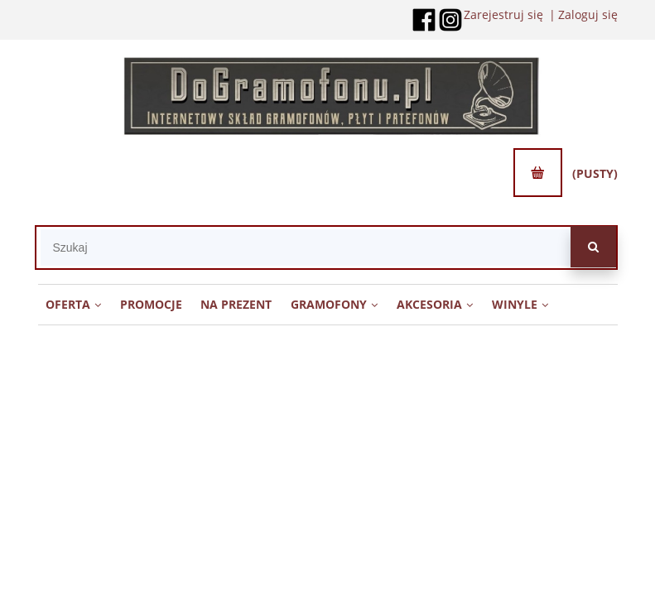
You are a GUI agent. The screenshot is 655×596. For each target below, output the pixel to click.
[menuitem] (73, 304)
